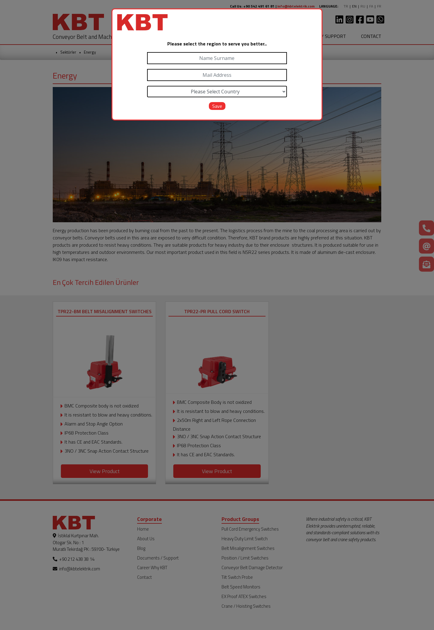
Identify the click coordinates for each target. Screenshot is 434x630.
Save (217, 106)
